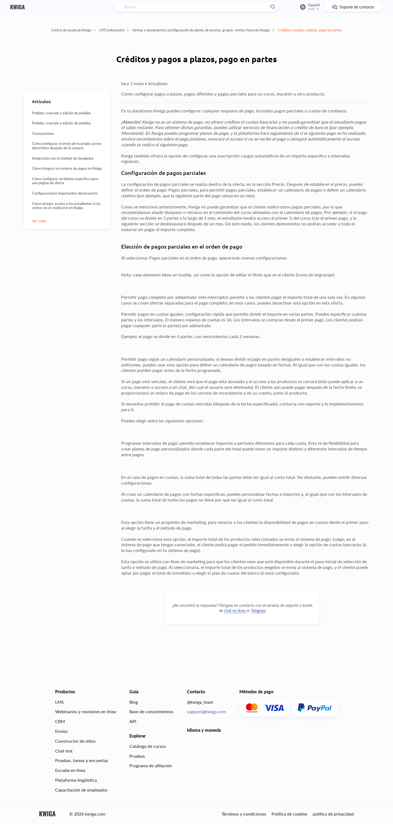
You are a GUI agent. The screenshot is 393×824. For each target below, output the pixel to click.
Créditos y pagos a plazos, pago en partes (310, 30)
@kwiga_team (200, 701)
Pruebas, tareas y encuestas (81, 760)
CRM (60, 721)
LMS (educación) (114, 30)
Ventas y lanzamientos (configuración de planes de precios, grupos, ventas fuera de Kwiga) (203, 30)
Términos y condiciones (244, 814)
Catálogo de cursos (147, 746)
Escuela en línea (70, 770)
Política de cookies (289, 814)
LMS (59, 701)
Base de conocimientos (151, 711)
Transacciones (43, 134)
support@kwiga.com (206, 711)
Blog (133, 701)
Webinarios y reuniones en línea (85, 711)
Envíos (61, 731)
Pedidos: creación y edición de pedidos (61, 113)
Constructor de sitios (75, 741)
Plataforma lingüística (76, 780)
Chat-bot (64, 750)
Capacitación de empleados (81, 789)
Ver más (39, 221)
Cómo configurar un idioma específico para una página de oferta (65, 181)
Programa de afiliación (150, 765)
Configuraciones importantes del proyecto (64, 193)
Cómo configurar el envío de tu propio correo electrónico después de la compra (66, 146)
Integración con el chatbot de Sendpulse (63, 158)
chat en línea (235, 610)
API (132, 721)
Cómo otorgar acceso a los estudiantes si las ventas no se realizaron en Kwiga (66, 206)
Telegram (258, 610)
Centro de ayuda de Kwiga (73, 30)
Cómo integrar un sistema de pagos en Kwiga (67, 168)
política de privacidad (333, 814)
